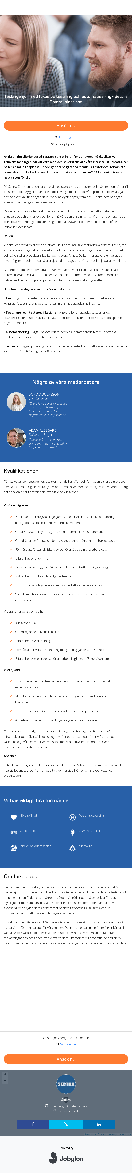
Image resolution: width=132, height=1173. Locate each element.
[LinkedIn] (99, 1125)
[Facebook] (33, 1125)
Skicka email (68, 1044)
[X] (66, 1125)
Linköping (65, 137)
